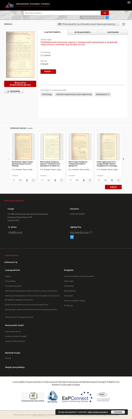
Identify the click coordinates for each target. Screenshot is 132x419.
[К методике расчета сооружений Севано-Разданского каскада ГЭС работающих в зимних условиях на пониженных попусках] (108, 146)
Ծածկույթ (68, 305)
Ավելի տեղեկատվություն (98, 412)
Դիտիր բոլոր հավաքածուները (19, 317)
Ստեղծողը (69, 286)
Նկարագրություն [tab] (52, 32)
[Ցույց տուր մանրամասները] (33, 180)
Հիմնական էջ (10, 262)
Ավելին (113, 187)
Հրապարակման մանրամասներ (79, 276)
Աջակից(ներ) (70, 291)
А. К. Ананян (46, 55)
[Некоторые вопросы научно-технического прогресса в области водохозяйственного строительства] (51, 146)
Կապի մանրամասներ (15, 341)
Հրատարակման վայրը (74, 300)
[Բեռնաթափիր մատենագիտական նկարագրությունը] (20, 180)
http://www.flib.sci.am (79, 232)
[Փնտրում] (105, 13)
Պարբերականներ (13, 286)
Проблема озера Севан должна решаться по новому (22, 164)
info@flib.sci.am (15, 232)
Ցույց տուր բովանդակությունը (20, 84)
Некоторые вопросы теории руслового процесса (78, 164)
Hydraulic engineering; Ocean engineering (73, 94)
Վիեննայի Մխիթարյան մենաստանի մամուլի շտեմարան (31, 291)
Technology (47, 94)
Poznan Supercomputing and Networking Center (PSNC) (93, 415)
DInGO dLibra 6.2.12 (41, 415)
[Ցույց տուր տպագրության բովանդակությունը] (27, 180)
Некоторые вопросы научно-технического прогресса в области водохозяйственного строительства (50, 164)
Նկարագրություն (13, 331)
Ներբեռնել (13, 91)
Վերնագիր (69, 281)
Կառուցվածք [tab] (112, 32)
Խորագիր (68, 295)
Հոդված (44, 64)
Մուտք (8, 358)
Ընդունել (118, 412)
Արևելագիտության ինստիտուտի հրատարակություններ (31, 309)
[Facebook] (72, 237)
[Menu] (128, 2)
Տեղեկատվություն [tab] (82, 32)
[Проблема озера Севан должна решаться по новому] (23, 146)
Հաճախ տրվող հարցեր (16, 336)
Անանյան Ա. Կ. (102, 94)
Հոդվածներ (10, 281)
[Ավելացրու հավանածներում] (124, 24)
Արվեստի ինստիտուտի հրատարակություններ (26, 304)
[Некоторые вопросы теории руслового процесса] (80, 146)
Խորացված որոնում (92, 17)
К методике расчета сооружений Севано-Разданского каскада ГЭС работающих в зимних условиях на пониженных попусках (107, 164)
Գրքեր (8, 276)
